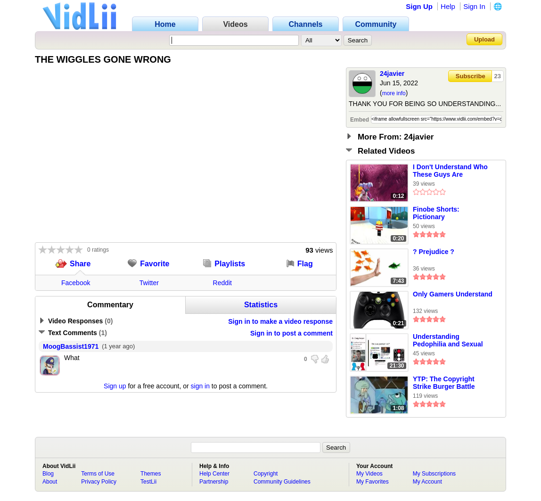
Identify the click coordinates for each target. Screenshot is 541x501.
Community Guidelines (282, 481)
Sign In (474, 6)
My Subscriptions (434, 473)
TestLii (148, 481)
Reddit (222, 283)
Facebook (75, 283)
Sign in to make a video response (280, 321)
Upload (484, 39)
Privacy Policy (98, 481)
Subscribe (470, 76)
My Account (427, 481)
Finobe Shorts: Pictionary (436, 213)
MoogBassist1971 (70, 346)
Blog (48, 473)
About (49, 481)
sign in (200, 386)
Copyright (266, 473)
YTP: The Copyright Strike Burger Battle (444, 382)
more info (394, 93)
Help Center (214, 473)
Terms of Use (98, 473)
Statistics (261, 305)
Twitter (149, 283)
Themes (150, 473)
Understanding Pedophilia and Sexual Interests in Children (448, 341)
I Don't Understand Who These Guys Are (450, 170)
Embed (359, 119)
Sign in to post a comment (291, 333)
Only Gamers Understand (452, 294)
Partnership (213, 481)
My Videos (369, 473)
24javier (392, 73)
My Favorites (372, 481)
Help (448, 6)
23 (497, 76)
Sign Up (419, 6)
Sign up (115, 386)
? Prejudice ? (433, 251)
